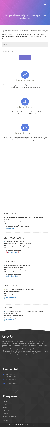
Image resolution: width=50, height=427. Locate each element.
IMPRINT (5, 420)
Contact (5, 404)
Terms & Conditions (9, 417)
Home (5, 401)
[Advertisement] (25, 181)
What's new (7, 410)
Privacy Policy (7, 414)
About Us (6, 407)
